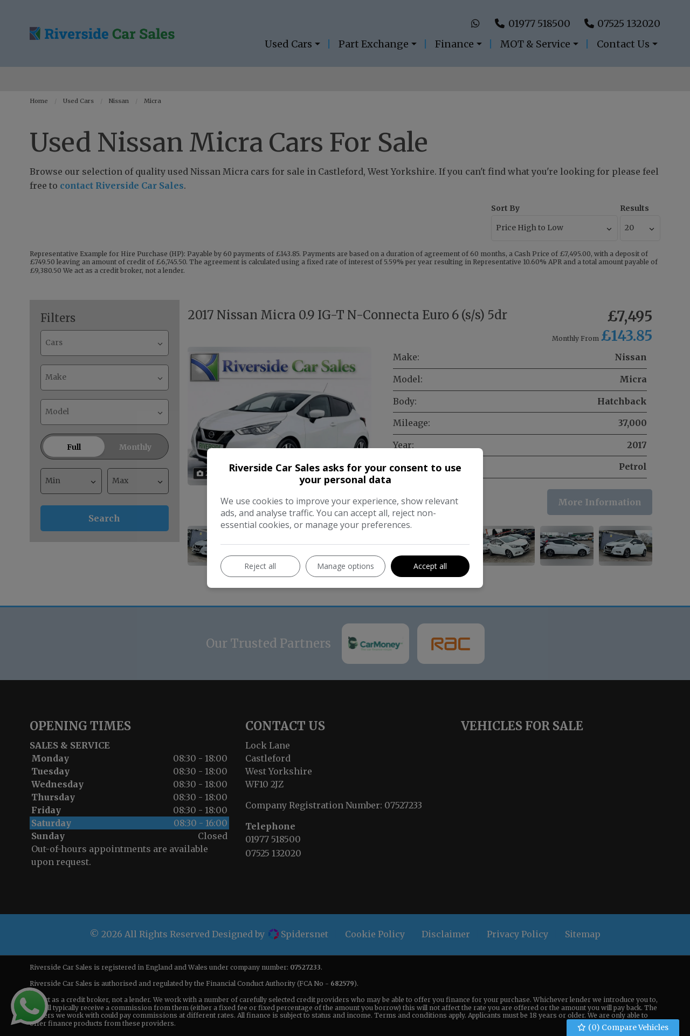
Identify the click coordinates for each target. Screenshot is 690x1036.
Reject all (260, 566)
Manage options (345, 566)
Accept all (430, 566)
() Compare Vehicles (623, 1027)
